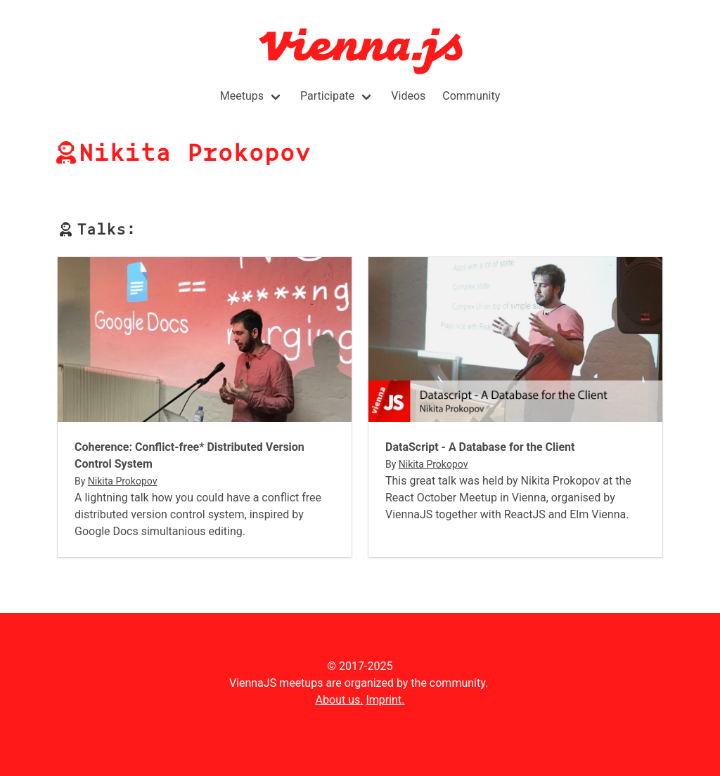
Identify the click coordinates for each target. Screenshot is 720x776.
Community (471, 96)
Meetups (242, 96)
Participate (327, 96)
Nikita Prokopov (123, 481)
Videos (408, 96)
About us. (340, 699)
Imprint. (385, 699)
